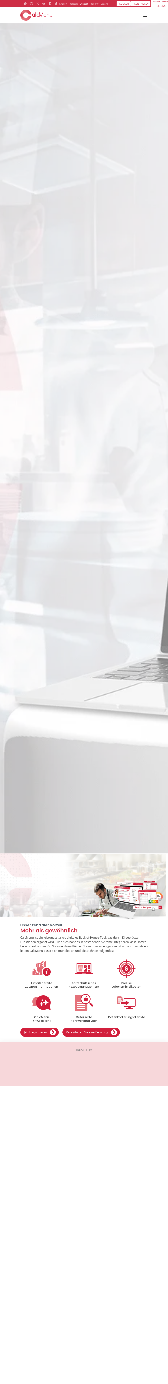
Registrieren (141, 3)
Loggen (124, 3)
